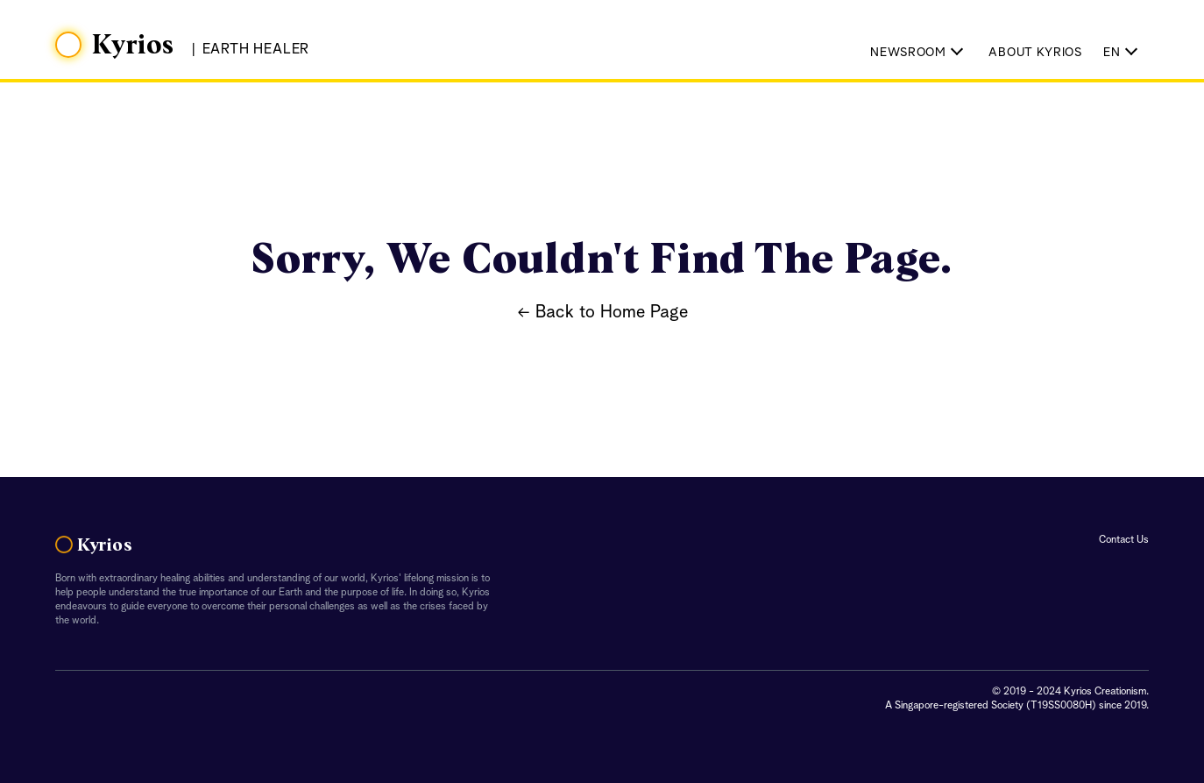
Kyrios (133, 45)
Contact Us (1124, 540)
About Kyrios (1034, 52)
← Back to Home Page (602, 313)
